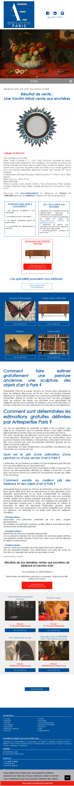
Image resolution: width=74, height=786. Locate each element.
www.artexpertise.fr (29, 193)
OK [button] (67, 778)
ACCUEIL (34, 81)
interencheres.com (47, 221)
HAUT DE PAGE (37, 689)
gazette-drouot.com (47, 223)
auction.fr (60, 221)
